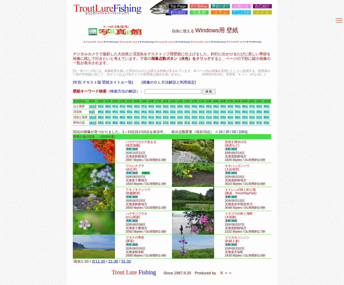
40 (130, 111)
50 (234, 132)
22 (187, 117)
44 (151, 106)
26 (223, 111)
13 (180, 117)
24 (194, 106)
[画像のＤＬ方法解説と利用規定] (169, 82)
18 (92, 123)
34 (144, 111)
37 (144, 106)
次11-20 (98, 261)
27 (252, 106)
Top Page (178, 6)
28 (209, 106)
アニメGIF (241, 12)
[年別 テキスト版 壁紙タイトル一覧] (103, 82)
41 (115, 106)
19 (180, 122)
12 (92, 106)
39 (266, 106)
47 (122, 106)
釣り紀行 (178, 12)
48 (122, 117)
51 (101, 106)
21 (209, 117)
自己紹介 (262, 6)
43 (158, 106)
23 (194, 117)
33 (173, 106)
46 (101, 111)
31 (230, 111)
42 (230, 106)
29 (259, 111)
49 (130, 106)
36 (201, 106)
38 (108, 106)
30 (201, 111)
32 (137, 106)
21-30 (113, 261)
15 (180, 111)
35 (237, 106)
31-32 (126, 261)
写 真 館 (199, 12)
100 (241, 132)
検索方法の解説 (123, 91)
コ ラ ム (220, 12)
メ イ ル (262, 12)
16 (180, 106)
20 (223, 106)
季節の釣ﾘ (220, 6)
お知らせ (241, 6)
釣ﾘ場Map (199, 6)
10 (220, 132)
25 (187, 106)
